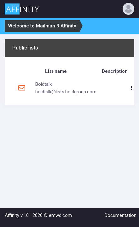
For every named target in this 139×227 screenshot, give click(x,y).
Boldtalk (43, 84)
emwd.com (60, 215)
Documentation (120, 215)
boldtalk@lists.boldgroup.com (65, 92)
